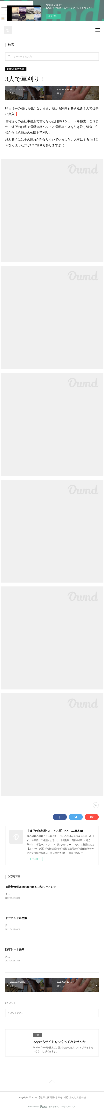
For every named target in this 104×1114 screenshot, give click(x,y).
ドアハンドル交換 (16, 918)
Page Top (52, 1082)
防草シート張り (14, 949)
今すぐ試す (53, 16)
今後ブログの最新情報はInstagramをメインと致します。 (35, 894)
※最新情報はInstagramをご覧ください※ (30, 886)
